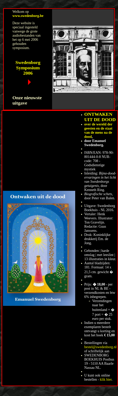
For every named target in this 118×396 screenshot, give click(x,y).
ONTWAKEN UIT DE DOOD (100, 117)
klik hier (106, 379)
